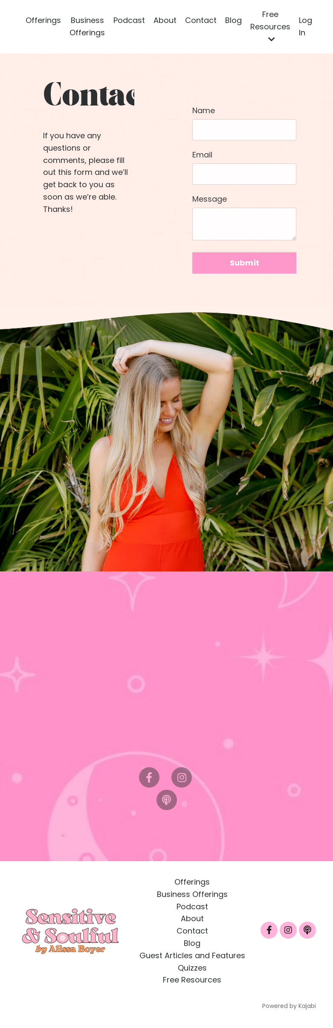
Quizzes (192, 967)
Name (203, 110)
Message (209, 199)
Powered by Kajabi (289, 1006)
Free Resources (270, 26)
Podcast (129, 20)
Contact (201, 20)
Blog (233, 20)
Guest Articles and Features (192, 955)
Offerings (43, 20)
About (165, 20)
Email (202, 154)
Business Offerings (87, 26)
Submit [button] (245, 262)
